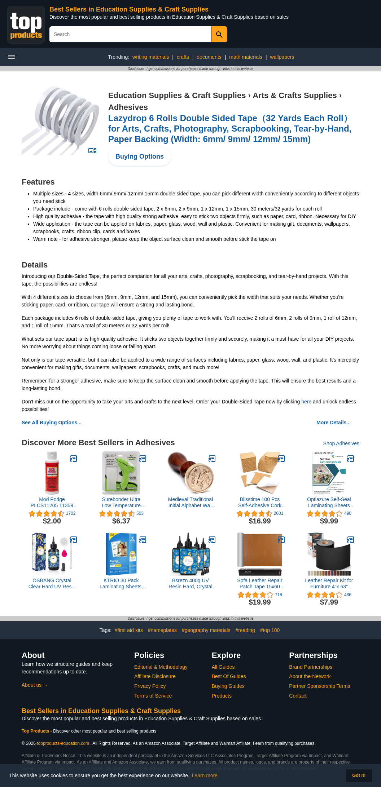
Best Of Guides (229, 676)
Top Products (36, 731)
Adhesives (128, 107)
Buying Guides (228, 686)
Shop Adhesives (341, 443)
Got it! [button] (358, 775)
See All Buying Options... (52, 422)
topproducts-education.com (63, 743)
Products (222, 696)
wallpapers (282, 57)
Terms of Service (153, 696)
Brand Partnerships (310, 667)
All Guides (223, 667)
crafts (183, 57)
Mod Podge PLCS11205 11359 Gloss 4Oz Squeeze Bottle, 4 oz (52, 502)
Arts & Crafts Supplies (295, 95)
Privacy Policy (150, 686)
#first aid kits (129, 630)
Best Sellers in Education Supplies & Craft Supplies (129, 9)
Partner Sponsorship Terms (319, 686)
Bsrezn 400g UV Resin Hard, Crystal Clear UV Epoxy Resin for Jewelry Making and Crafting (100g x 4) (190, 584)
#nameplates (162, 630)
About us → (35, 685)
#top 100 (270, 630)
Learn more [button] (205, 775)
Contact (297, 696)
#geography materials (206, 630)
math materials (245, 57)
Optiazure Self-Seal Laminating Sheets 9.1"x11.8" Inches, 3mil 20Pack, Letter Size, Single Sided (329, 502)
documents (209, 57)
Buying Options (139, 156)
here (306, 401)
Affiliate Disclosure (155, 676)
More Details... (333, 422)
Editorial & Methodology (161, 667)
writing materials (150, 57)
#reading (245, 630)
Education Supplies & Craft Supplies (177, 95)
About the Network (309, 676)
